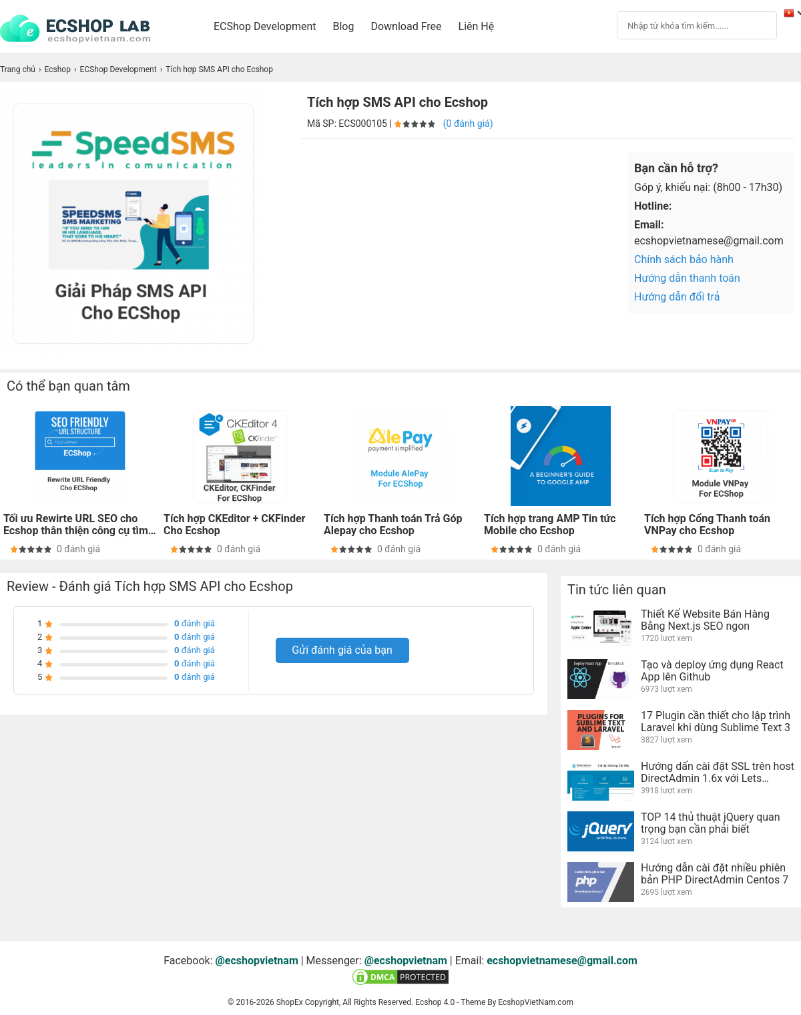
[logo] (82, 29)
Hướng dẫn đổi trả (677, 296)
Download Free (405, 26)
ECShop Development (265, 26)
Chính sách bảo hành (684, 259)
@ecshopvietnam (257, 960)
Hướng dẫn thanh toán (687, 278)
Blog (343, 26)
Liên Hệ (477, 26)
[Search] (684, 24)
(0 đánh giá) (468, 123)
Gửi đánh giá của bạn (342, 650)
